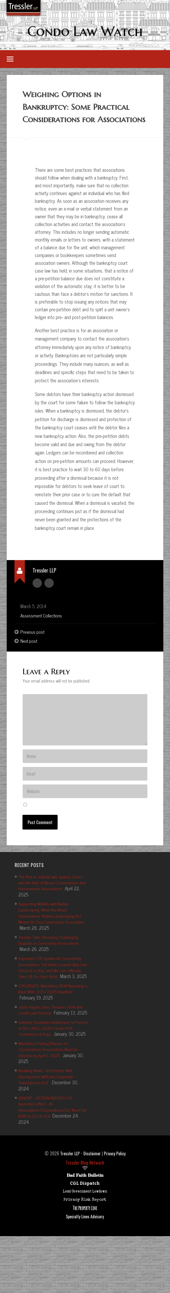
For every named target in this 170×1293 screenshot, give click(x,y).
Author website (49, 597)
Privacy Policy (116, 1204)
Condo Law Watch (85, 31)
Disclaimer (92, 1204)
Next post (29, 655)
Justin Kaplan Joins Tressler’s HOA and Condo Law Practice (53, 1048)
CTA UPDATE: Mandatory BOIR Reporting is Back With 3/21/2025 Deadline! (50, 1030)
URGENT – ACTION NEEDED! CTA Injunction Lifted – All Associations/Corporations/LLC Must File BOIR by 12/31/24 (52, 1157)
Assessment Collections (42, 629)
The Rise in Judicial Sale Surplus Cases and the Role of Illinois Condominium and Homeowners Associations (53, 915)
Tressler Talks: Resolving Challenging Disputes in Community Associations (51, 972)
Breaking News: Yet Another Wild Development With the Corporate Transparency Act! (49, 1127)
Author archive (37, 597)
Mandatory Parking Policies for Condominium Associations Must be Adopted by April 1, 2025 (50, 1100)
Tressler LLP (68, 1204)
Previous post (33, 646)
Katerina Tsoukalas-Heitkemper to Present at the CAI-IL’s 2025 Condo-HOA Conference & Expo (51, 1072)
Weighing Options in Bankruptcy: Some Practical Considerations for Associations (82, 114)
